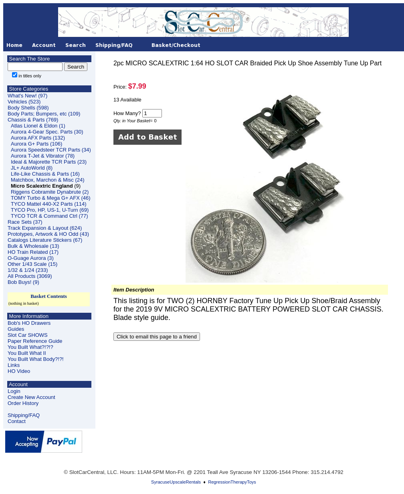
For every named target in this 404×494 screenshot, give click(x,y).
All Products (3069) (30, 276)
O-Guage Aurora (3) (31, 258)
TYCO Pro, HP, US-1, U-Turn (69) (50, 210)
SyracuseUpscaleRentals (176, 482)
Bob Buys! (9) (23, 282)
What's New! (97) (27, 96)
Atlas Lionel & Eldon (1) (38, 126)
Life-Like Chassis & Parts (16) (45, 174)
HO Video (19, 371)
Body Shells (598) (28, 108)
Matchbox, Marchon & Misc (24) (48, 180)
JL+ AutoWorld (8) (32, 168)
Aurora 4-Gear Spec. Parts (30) (47, 132)
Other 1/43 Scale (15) (32, 264)
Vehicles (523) (24, 102)
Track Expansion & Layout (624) (45, 228)
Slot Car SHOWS (28, 335)
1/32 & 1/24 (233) (28, 270)
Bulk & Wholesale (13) (33, 246)
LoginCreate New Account (31, 394)
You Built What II (27, 353)
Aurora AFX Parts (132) (38, 138)
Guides (16, 329)
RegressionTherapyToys (232, 482)
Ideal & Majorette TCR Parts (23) (49, 162)
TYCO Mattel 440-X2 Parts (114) (49, 204)
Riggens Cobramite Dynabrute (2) (50, 192)
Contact (17, 421)
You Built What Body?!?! (36, 359)
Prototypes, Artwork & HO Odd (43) (48, 234)
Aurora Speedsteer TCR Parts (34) (51, 150)
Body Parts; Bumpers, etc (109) (44, 114)
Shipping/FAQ (24, 415)
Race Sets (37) (25, 222)
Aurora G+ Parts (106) (36, 144)
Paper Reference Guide (35, 341)
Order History (23, 403)
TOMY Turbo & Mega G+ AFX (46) (51, 198)
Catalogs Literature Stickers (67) (45, 240)
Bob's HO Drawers (29, 323)
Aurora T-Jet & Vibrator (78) (43, 156)
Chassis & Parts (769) (33, 120)
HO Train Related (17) (33, 252)
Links (14, 365)
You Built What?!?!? (30, 347)
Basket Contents (48, 296)
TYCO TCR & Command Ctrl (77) (49, 216)
